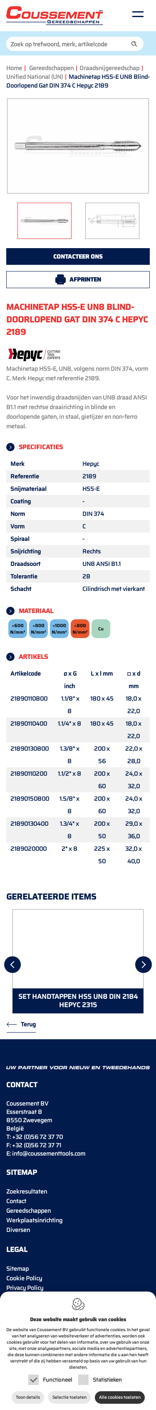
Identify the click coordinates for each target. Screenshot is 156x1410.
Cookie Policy (24, 1278)
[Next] (143, 964)
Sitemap (17, 1268)
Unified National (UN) (34, 76)
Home (14, 68)
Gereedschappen (51, 68)
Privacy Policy (24, 1287)
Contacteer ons (78, 256)
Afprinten (85, 279)
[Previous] (12, 964)
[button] (134, 43)
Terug (28, 1024)
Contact (16, 1201)
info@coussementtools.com (48, 1153)
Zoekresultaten (26, 1191)
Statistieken (107, 1379)
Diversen (18, 1229)
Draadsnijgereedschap (109, 68)
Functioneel (57, 1379)
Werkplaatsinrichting (34, 1220)
